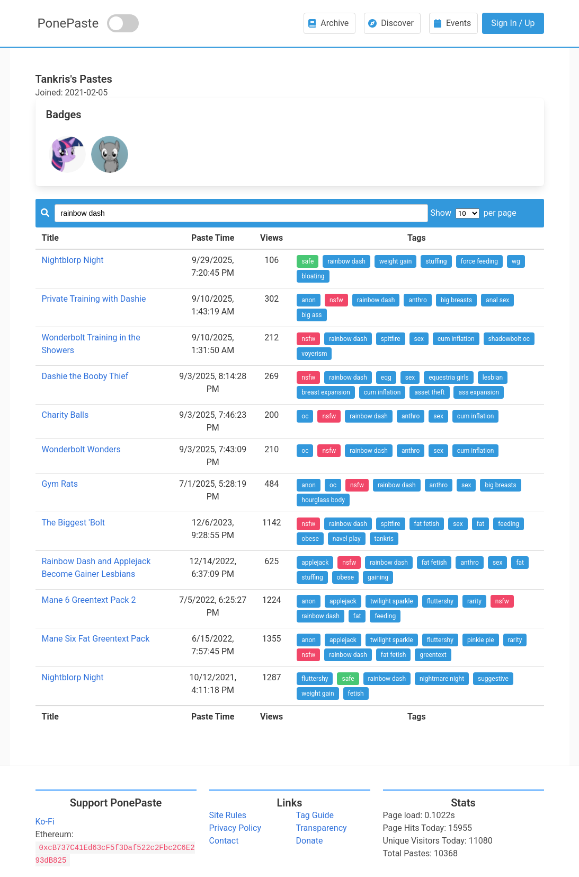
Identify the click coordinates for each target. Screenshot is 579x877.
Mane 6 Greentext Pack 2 (89, 600)
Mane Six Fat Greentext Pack (96, 639)
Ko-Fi (45, 822)
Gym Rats (60, 484)
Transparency (321, 828)
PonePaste (68, 23)
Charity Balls (65, 415)
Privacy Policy (235, 828)
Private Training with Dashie (94, 299)
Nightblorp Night (73, 260)
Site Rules (227, 815)
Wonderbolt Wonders (81, 449)
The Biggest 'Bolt (73, 523)
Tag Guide (315, 815)
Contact (224, 841)
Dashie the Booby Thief (85, 376)
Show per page (473, 213)
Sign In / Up (513, 23)
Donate (309, 841)
